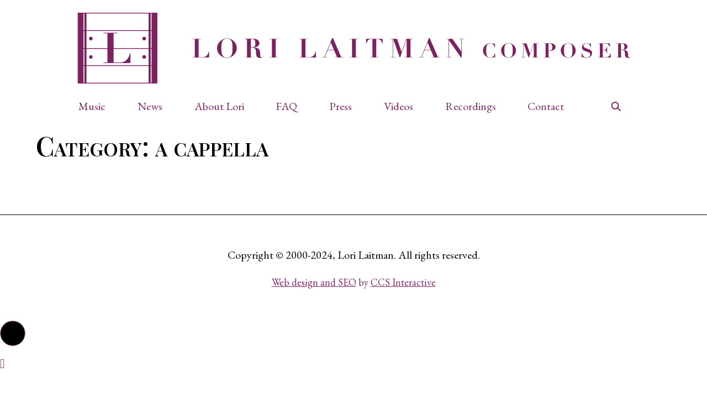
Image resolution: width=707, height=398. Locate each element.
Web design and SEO (314, 282)
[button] (97, 106)
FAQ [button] (286, 106)
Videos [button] (398, 106)
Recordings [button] (470, 106)
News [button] (150, 106)
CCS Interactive (403, 282)
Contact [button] (545, 106)
